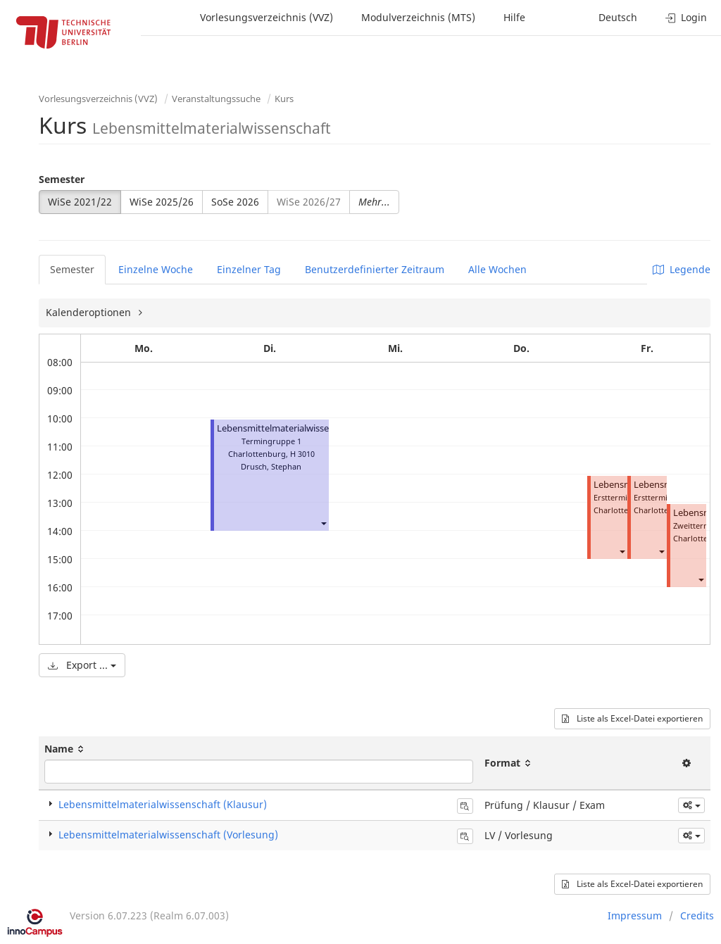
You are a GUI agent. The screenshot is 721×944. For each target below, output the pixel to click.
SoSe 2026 (235, 201)
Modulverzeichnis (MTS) (418, 17)
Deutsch (617, 17)
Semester (61, 179)
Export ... (82, 665)
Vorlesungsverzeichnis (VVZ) (266, 17)
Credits (697, 915)
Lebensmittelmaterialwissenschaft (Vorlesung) (314, 428)
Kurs (284, 98)
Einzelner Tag (249, 269)
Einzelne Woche (155, 269)
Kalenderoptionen (90, 312)
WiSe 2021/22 (80, 201)
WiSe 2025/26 (162, 201)
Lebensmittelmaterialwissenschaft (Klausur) (162, 804)
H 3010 (302, 453)
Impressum (635, 915)
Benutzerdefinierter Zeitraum (374, 269)
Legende (681, 269)
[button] (323, 523)
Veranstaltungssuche (216, 98)
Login (686, 17)
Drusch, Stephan (271, 466)
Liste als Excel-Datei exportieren (632, 718)
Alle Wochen (497, 269)
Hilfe (514, 17)
